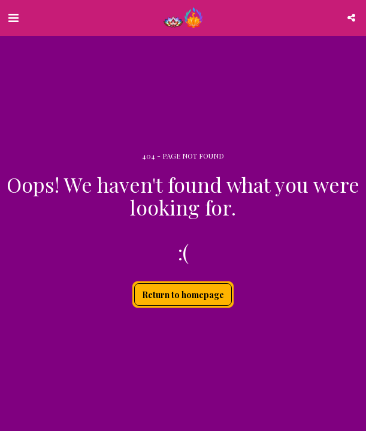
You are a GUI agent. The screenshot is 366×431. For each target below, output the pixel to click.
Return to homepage (183, 295)
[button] (13, 17)
